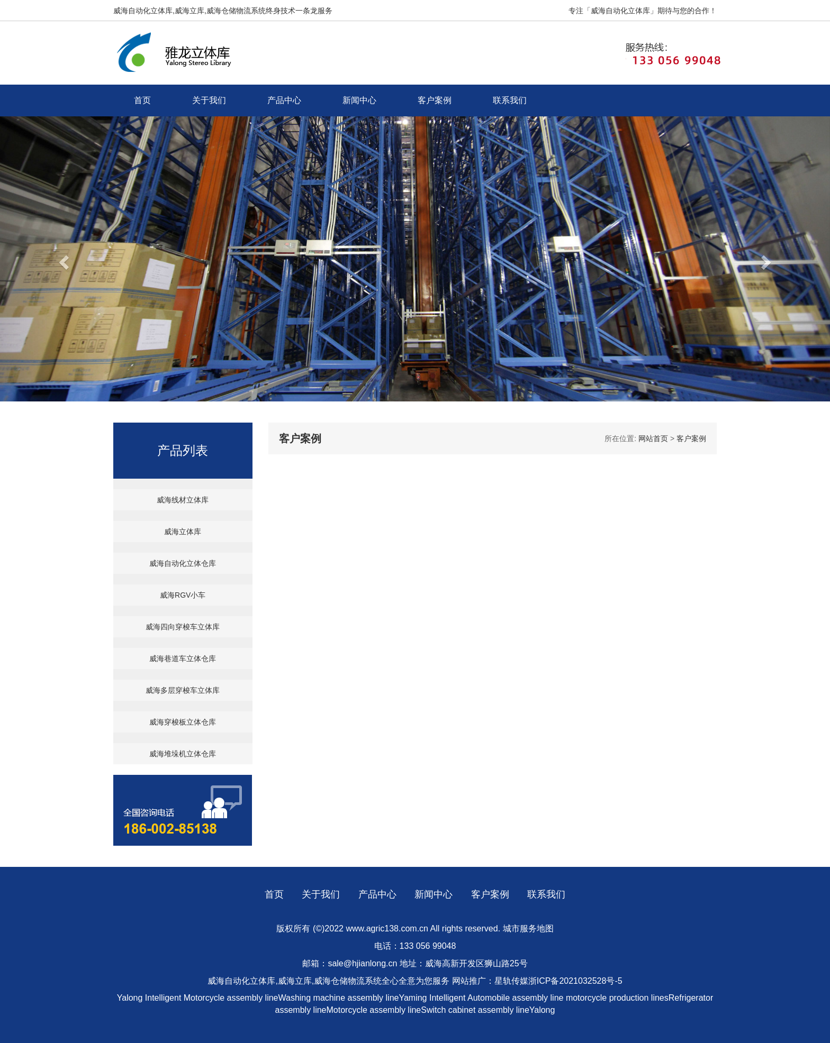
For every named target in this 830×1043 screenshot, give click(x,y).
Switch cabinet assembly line (475, 1009)
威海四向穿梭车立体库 (183, 627)
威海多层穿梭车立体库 (183, 690)
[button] (62, 258)
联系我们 (510, 100)
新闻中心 (359, 100)
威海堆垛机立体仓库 (182, 753)
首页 (142, 100)
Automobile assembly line (515, 997)
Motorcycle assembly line (231, 997)
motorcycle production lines (617, 997)
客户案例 (435, 100)
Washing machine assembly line (338, 997)
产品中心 (284, 100)
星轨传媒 (511, 980)
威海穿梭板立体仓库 (182, 722)
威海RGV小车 (182, 595)
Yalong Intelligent (150, 997)
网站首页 (653, 438)
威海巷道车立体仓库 (182, 658)
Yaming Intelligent (432, 997)
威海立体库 (182, 531)
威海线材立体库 (183, 500)
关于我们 (209, 100)
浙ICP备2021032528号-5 (575, 980)
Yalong (542, 1009)
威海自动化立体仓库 (182, 563)
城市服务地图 (528, 928)
